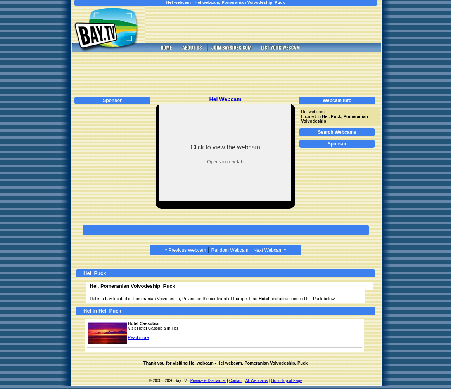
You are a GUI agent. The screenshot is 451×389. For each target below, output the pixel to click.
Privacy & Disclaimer (208, 381)
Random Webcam (230, 250)
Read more (138, 337)
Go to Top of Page (286, 381)
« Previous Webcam (185, 250)
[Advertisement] (268, 24)
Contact (235, 381)
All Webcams (256, 381)
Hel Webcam (225, 99)
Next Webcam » (269, 250)
